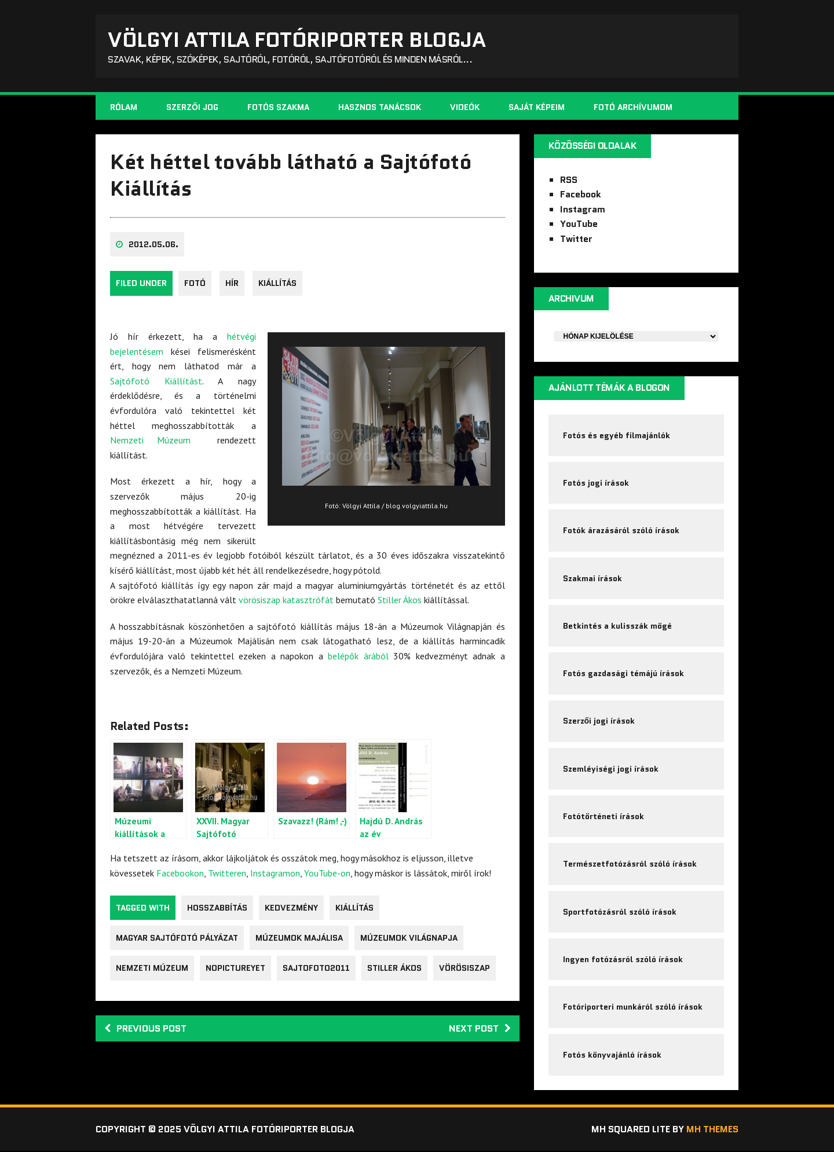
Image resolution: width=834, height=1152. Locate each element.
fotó (195, 283)
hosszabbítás (217, 907)
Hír (232, 283)
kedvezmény (291, 907)
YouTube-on (327, 873)
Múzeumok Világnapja (409, 938)
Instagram (582, 209)
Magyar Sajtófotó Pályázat (177, 938)
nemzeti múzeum (152, 968)
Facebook (580, 194)
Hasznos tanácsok (379, 107)
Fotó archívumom (633, 107)
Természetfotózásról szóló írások (630, 865)
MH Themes (712, 1129)
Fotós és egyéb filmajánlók (616, 435)
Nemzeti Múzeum (150, 440)
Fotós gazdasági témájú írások (623, 674)
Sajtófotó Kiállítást (156, 381)
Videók (465, 107)
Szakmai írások (592, 578)
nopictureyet (235, 968)
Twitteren (227, 873)
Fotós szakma (278, 107)
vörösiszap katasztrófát (286, 600)
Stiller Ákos (400, 600)
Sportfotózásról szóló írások (619, 912)
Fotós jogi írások (596, 483)
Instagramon (275, 873)
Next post (480, 1028)
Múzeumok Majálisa (299, 938)
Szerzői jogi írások (599, 721)
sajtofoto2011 (316, 968)
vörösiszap (464, 968)
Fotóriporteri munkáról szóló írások (633, 1008)
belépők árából (358, 656)
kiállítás (277, 283)
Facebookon (180, 873)
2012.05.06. (153, 245)
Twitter (576, 238)
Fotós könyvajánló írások (612, 1055)
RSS (568, 179)
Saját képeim (537, 107)
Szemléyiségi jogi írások (611, 769)
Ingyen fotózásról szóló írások (623, 960)
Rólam (123, 107)
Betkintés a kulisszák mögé (617, 626)
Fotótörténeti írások (603, 817)
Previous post (145, 1028)
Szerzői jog (192, 107)
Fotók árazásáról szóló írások (621, 531)
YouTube (579, 224)
